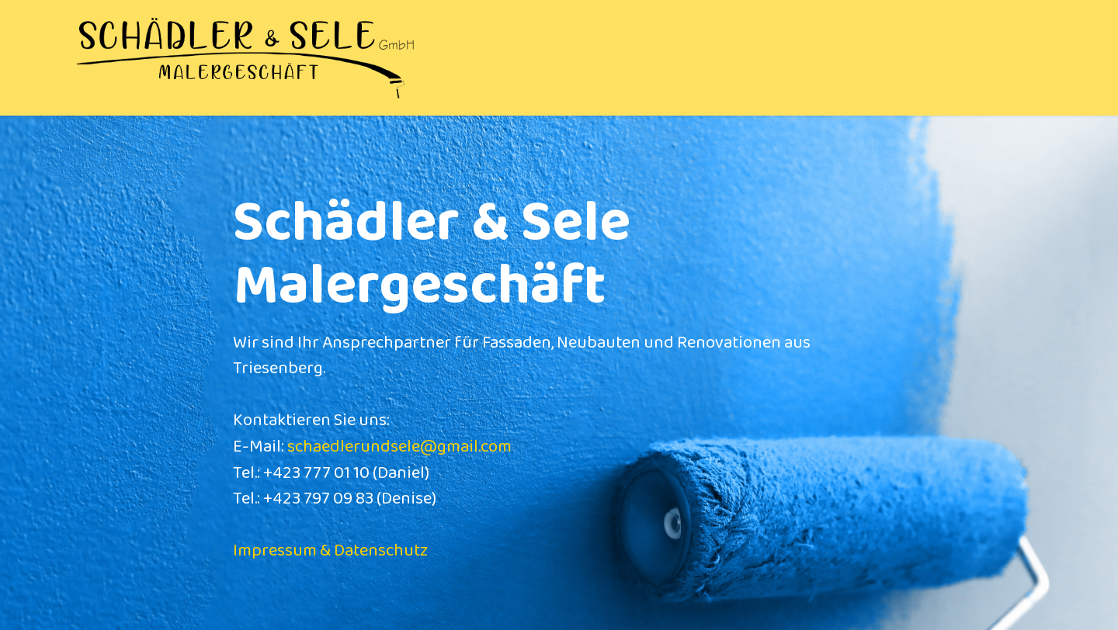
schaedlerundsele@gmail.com (399, 447)
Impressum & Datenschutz (330, 551)
